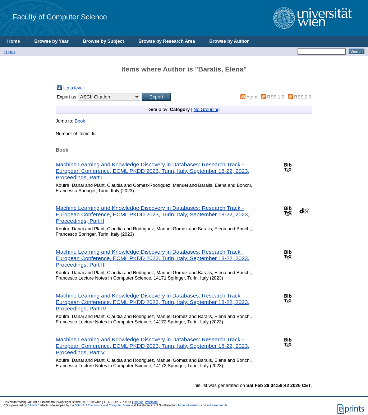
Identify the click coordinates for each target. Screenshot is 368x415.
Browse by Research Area (166, 41)
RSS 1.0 (275, 97)
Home (13, 41)
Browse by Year (51, 41)
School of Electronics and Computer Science (104, 405)
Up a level (73, 88)
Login (9, 51)
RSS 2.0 (302, 97)
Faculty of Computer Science (60, 17)
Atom (252, 97)
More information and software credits (202, 405)
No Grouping (207, 109)
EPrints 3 (33, 405)
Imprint (138, 402)
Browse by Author (229, 41)
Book (80, 121)
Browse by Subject (103, 41)
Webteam (151, 402)
